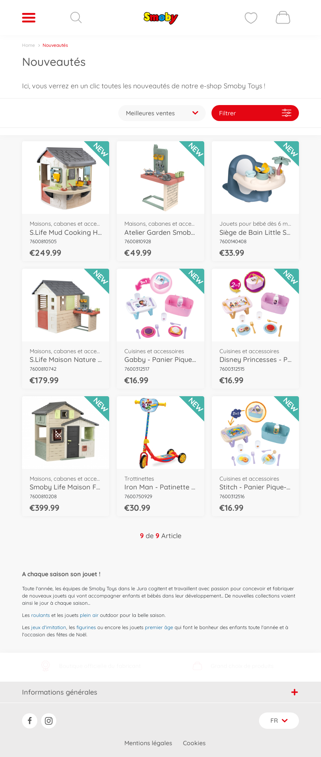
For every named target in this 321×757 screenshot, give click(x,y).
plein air (89, 615)
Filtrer (255, 113)
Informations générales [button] (160, 692)
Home (28, 45)
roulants (40, 615)
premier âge (159, 627)
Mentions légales (148, 743)
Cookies (194, 743)
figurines (86, 627)
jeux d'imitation (48, 627)
